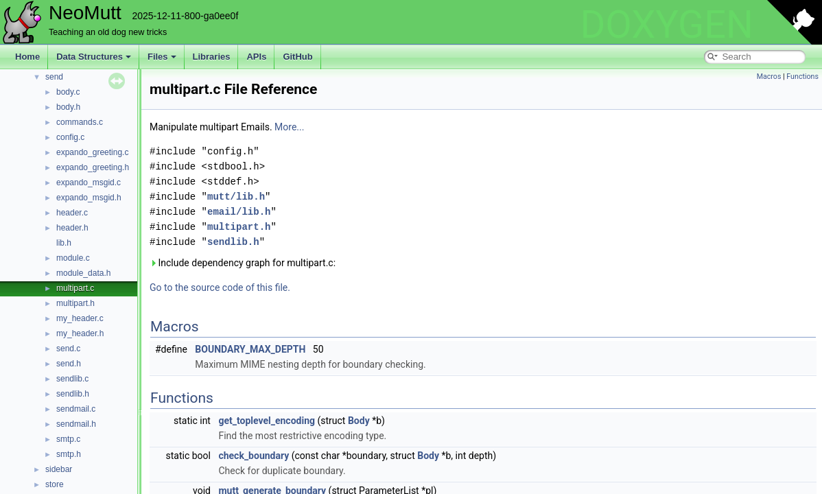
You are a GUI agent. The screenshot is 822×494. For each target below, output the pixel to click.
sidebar (58, 469)
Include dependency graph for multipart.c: (243, 262)
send (54, 77)
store (54, 484)
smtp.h (68, 454)
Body (359, 420)
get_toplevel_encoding (266, 420)
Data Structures (93, 56)
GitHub (297, 56)
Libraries (212, 56)
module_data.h (83, 273)
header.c (72, 212)
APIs (256, 56)
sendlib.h (72, 394)
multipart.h (75, 303)
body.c (68, 92)
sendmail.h (76, 424)
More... (289, 126)
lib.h (63, 243)
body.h (68, 107)
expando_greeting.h (92, 167)
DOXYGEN (666, 24)
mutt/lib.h (236, 196)
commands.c (79, 122)
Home (27, 56)
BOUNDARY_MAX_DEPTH (250, 349)
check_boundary (253, 455)
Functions (802, 76)
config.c (70, 137)
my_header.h (80, 333)
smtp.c (68, 439)
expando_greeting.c (92, 152)
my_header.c (80, 318)
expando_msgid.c (88, 182)
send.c (68, 348)
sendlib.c (72, 379)
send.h (68, 363)
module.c (73, 258)
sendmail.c (75, 409)
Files (162, 56)
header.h (72, 228)
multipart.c (75, 288)
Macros (769, 76)
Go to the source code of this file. (220, 287)
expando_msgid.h (88, 197)
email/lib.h (238, 211)
